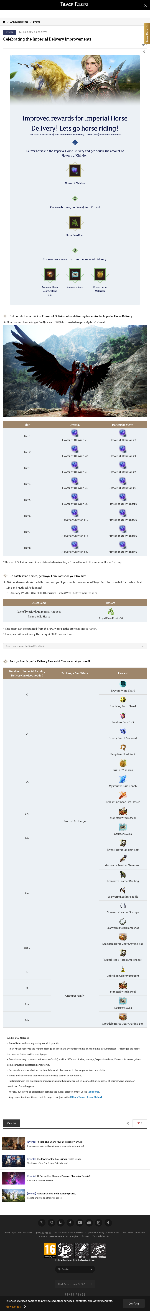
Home (4, 21)
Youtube (79, 1225)
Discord (89, 1225)
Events (36, 21)
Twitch (61, 1225)
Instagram (51, 1225)
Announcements (19, 21)
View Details (13, 1306)
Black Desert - (71, 1286)
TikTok (108, 1225)
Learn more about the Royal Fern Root (25, 646)
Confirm (133, 1303)
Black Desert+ (98, 1225)
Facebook (70, 1225)
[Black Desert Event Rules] (86, 1097)
